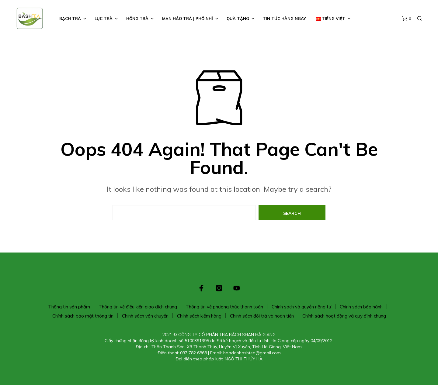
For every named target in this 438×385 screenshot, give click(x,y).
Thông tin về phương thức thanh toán (224, 307)
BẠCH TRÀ (70, 18)
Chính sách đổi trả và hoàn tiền (262, 316)
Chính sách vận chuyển (145, 316)
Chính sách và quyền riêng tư (301, 307)
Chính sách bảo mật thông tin (82, 316)
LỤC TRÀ (104, 18)
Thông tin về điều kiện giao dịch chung (138, 307)
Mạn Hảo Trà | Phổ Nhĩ (187, 18)
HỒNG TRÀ (137, 18)
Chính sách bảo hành (361, 307)
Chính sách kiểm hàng (199, 316)
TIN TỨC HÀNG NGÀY (284, 18)
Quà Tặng (238, 18)
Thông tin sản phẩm (69, 307)
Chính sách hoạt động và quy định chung (344, 316)
